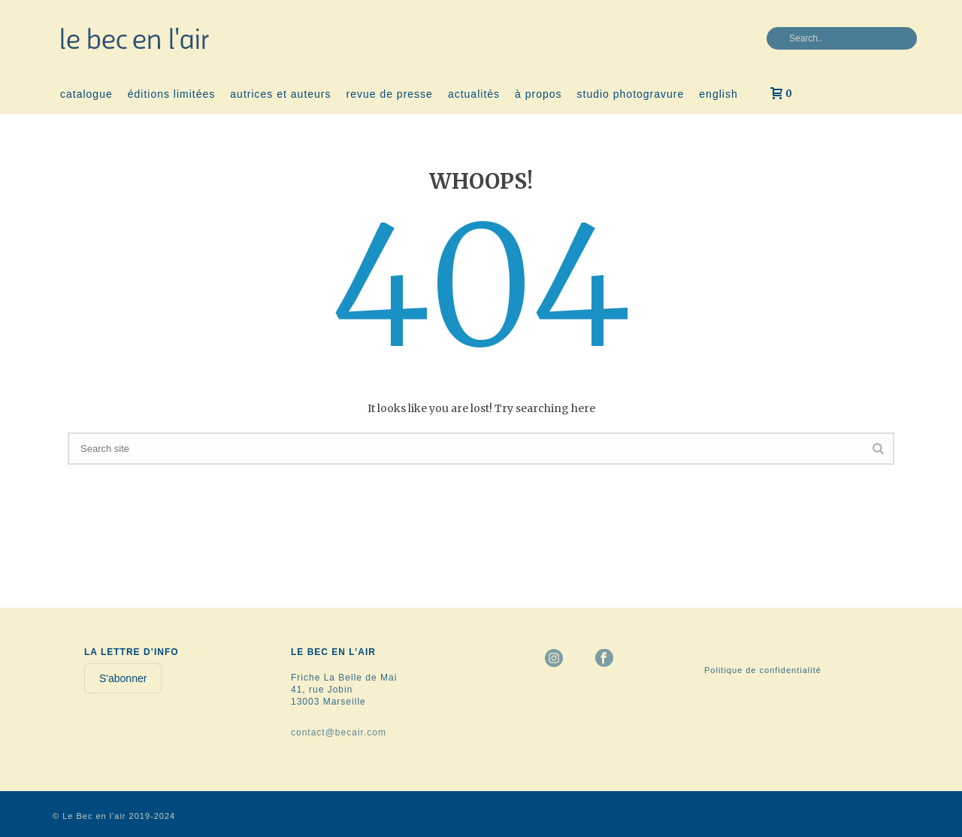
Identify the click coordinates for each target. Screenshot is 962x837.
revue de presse (389, 94)
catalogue (86, 94)
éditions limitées (172, 94)
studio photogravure (631, 94)
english (718, 94)
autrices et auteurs (280, 94)
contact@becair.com (338, 732)
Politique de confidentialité (762, 670)
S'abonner (123, 678)
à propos (538, 94)
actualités (474, 94)
